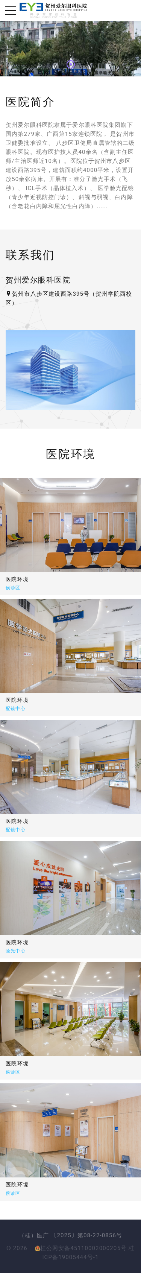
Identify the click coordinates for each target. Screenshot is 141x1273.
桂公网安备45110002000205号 (81, 1248)
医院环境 (42, 700)
